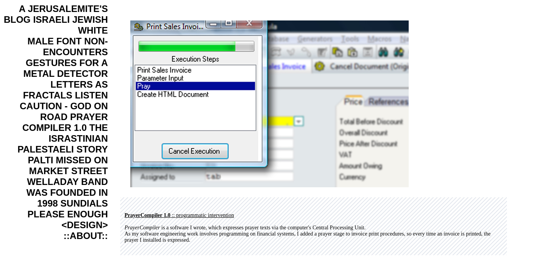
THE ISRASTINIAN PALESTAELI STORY (62, 138)
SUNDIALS (84, 203)
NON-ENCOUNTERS (75, 46)
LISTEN (91, 95)
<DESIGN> (84, 225)
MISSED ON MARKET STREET (68, 165)
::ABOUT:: (85, 236)
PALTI (40, 160)
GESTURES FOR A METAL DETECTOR (65, 68)
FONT (69, 41)
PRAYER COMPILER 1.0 (65, 122)
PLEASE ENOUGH (67, 214)
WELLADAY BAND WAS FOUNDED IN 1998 (67, 192)
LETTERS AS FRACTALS (65, 89)
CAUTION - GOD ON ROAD (64, 111)
